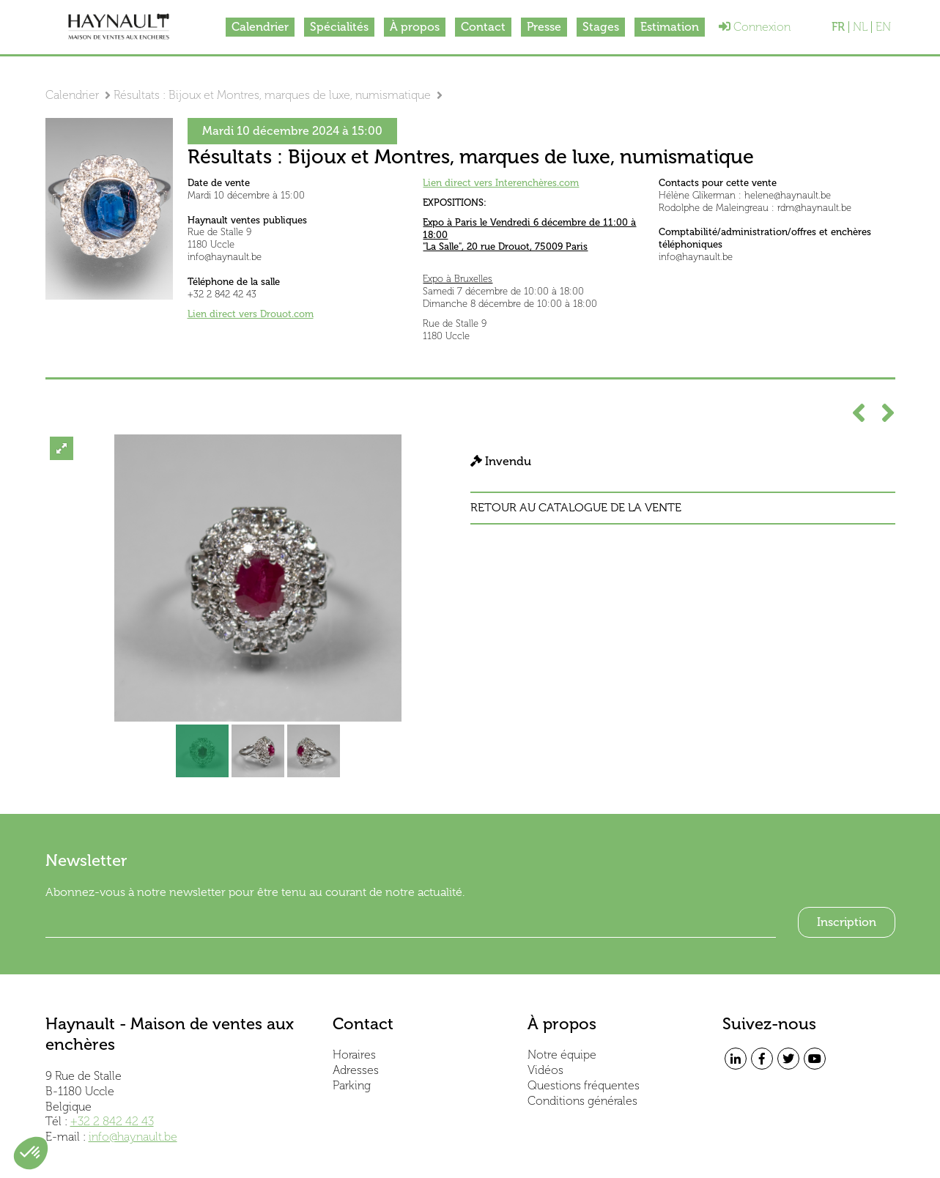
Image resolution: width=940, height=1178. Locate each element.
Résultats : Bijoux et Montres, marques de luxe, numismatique (272, 95)
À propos (415, 27)
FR (838, 27)
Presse (544, 27)
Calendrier (260, 27)
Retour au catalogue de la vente (575, 507)
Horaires (354, 1055)
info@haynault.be (133, 1137)
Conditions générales (582, 1101)
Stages (600, 27)
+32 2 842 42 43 (112, 1121)
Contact (483, 27)
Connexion (755, 27)
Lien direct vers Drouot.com (251, 313)
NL (860, 27)
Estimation (669, 27)
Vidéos (545, 1070)
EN (883, 27)
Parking (352, 1085)
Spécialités (339, 27)
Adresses (356, 1070)
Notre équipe (562, 1055)
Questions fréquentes (584, 1085)
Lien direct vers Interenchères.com (501, 182)
